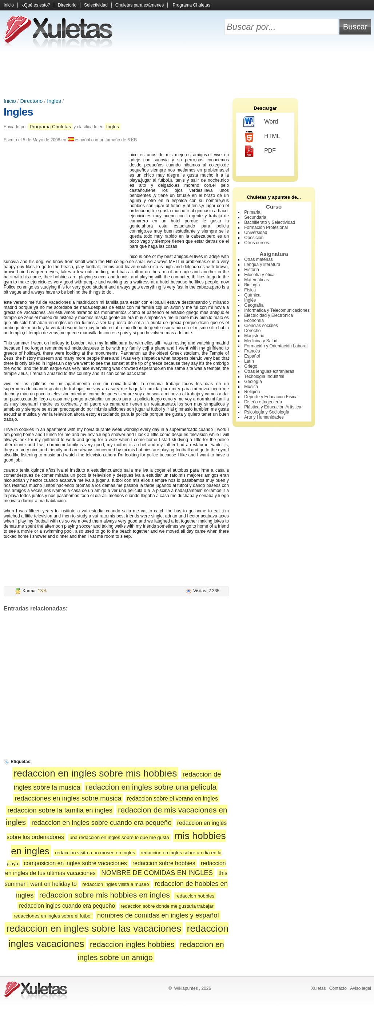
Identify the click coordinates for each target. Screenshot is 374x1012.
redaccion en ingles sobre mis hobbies (95, 773)
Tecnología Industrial (264, 376)
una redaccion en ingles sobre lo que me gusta (119, 837)
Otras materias (258, 259)
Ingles (18, 112)
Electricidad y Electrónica (268, 315)
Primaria (252, 212)
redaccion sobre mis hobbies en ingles (104, 895)
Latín (249, 361)
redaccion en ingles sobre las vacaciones (93, 928)
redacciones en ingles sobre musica (68, 798)
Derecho (252, 330)
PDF (259, 151)
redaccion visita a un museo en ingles (95, 852)
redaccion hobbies (194, 896)
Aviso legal (360, 988)
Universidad (255, 232)
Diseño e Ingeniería (263, 401)
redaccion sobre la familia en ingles (59, 810)
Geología (253, 381)
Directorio (67, 5)
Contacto (338, 988)
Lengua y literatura (262, 264)
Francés (252, 351)
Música (251, 386)
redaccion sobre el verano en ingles (172, 798)
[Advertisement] (187, 73)
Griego (250, 366)
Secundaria (255, 217)
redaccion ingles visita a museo (115, 884)
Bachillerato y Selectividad (269, 222)
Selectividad (96, 5)
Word (260, 122)
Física (250, 290)
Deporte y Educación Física (271, 396)
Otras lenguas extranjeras (269, 371)
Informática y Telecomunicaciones (277, 310)
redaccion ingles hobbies (132, 944)
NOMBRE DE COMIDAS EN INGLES (157, 872)
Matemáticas (256, 279)
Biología (252, 284)
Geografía (253, 305)
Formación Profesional (266, 227)
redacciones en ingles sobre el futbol (53, 916)
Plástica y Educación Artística (272, 407)
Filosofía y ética (259, 274)
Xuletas (318, 988)
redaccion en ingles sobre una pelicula (151, 787)
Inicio (9, 5)
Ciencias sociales (261, 325)
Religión (252, 391)
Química (252, 295)
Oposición (253, 237)
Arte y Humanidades (264, 417)
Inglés (54, 101)
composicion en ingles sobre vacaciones (75, 863)
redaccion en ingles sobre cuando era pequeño (101, 822)
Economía (254, 320)
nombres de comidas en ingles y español (158, 915)
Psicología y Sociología (266, 412)
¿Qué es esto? (35, 5)
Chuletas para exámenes (139, 5)
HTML (261, 136)
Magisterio (254, 335)
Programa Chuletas (191, 5)
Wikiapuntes (186, 988)
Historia (251, 269)
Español (252, 356)
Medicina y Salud (260, 340)
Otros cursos (256, 242)
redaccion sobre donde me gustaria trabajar (167, 906)
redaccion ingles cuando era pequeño (67, 906)
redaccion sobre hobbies (163, 863)
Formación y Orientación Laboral (275, 345)
